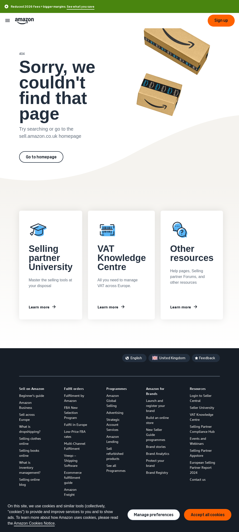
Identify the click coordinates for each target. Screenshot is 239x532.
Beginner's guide (31, 395)
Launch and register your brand (155, 406)
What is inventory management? (29, 467)
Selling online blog (29, 481)
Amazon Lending (112, 439)
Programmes (116, 389)
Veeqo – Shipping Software (70, 460)
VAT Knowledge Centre (201, 417)
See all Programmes (115, 468)
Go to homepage (41, 157)
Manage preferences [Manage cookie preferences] (154, 514)
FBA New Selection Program (71, 412)
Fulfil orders (74, 389)
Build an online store (157, 420)
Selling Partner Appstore (201, 452)
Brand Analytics (157, 453)
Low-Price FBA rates (75, 434)
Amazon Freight (70, 492)
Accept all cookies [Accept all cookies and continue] (208, 514)
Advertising (114, 413)
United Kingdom (172, 358)
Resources (198, 389)
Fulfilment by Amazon (74, 398)
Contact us (198, 479)
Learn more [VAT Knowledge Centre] (108, 307)
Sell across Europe (27, 417)
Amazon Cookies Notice (34, 523)
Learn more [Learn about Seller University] (39, 307)
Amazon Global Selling (112, 400)
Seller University (202, 407)
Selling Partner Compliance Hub (202, 429)
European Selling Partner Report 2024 (202, 467)
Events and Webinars (198, 440)
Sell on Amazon (31, 389)
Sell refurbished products (114, 453)
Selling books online (29, 452)
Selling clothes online (30, 440)
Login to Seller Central (201, 398)
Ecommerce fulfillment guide (72, 477)
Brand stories (156, 447)
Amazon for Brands (155, 391)
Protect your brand (155, 463)
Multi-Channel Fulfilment (74, 446)
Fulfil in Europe (75, 424)
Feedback (207, 358)
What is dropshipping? (29, 429)
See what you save (80, 7)
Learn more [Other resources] (180, 307)
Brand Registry (157, 472)
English (136, 358)
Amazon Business (25, 405)
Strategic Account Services (113, 424)
